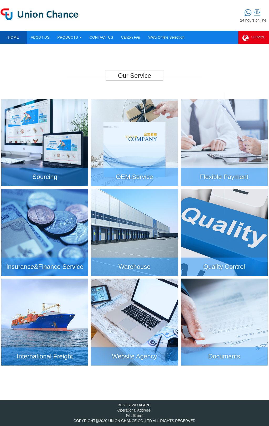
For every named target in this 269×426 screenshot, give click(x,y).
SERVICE (253, 38)
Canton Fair (130, 37)
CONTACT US (101, 37)
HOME (13, 37)
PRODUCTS (69, 37)
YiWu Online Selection (166, 37)
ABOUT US (40, 37)
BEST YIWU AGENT (134, 405)
